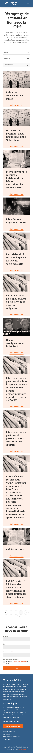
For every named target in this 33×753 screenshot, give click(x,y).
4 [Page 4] (26, 612)
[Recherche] (15, 65)
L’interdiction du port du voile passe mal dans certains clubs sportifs (16, 438)
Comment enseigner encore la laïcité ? (16, 343)
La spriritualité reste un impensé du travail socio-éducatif (16, 259)
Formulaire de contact (13, 726)
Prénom (6, 636)
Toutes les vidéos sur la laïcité (13, 715)
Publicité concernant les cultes (14, 95)
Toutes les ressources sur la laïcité (14, 712)
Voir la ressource (16, 105)
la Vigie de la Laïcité (13, 707)
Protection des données (11, 660)
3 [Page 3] (21, 612)
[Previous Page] (6, 612)
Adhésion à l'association (11, 717)
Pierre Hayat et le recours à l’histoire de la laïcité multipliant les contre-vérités (16, 179)
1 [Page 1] (10, 612)
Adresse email (8, 652)
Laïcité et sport (15, 549)
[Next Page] (19, 617)
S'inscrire (16, 668)
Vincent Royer (22, 749)
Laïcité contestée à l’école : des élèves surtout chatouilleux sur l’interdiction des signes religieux (16, 589)
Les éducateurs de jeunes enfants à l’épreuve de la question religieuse (16, 302)
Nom (5, 644)
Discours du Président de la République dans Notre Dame (16, 135)
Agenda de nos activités (11, 710)
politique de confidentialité (20, 661)
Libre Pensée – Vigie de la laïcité (16, 221)
